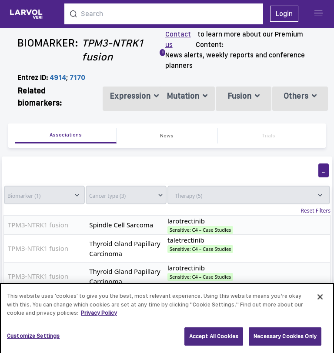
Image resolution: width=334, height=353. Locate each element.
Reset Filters (316, 210)
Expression (134, 95)
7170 (77, 77)
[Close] (320, 300)
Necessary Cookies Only (285, 339)
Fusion (243, 95)
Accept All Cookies (213, 339)
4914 (58, 77)
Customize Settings (33, 339)
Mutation (187, 95)
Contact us (178, 39)
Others (300, 95)
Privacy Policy (99, 316)
